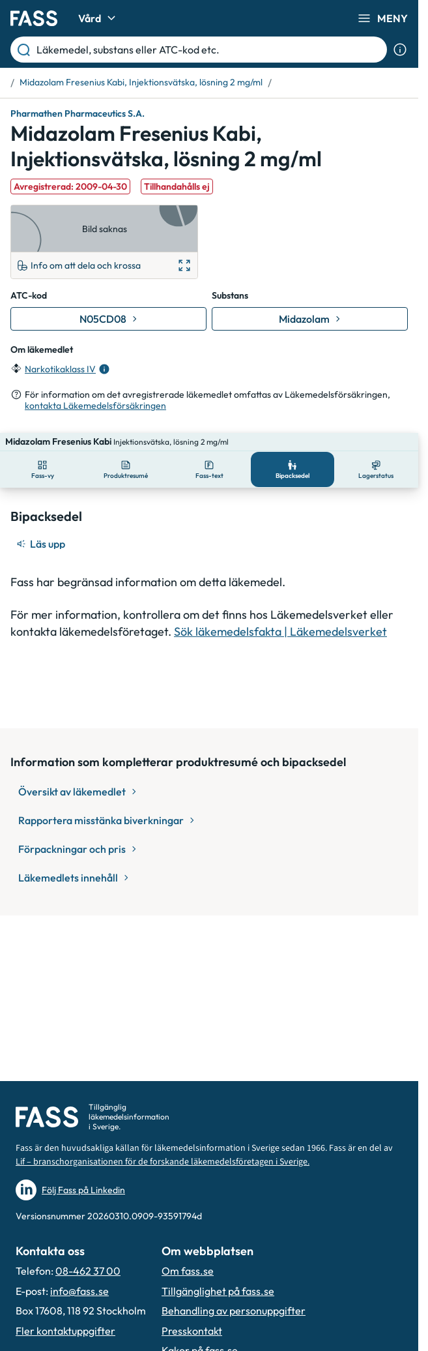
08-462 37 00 (88, 1270)
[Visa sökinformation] (400, 50)
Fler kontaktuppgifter (65, 1330)
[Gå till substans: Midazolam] (310, 318)
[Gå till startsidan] (34, 18)
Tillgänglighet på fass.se (218, 1291)
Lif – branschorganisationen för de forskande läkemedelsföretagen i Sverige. (162, 1161)
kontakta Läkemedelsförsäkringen (95, 405)
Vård (98, 18)
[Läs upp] (41, 525)
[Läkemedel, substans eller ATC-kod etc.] (209, 49)
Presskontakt (192, 1330)
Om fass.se (188, 1270)
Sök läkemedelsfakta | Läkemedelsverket (280, 613)
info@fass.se (79, 1291)
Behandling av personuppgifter (234, 1310)
